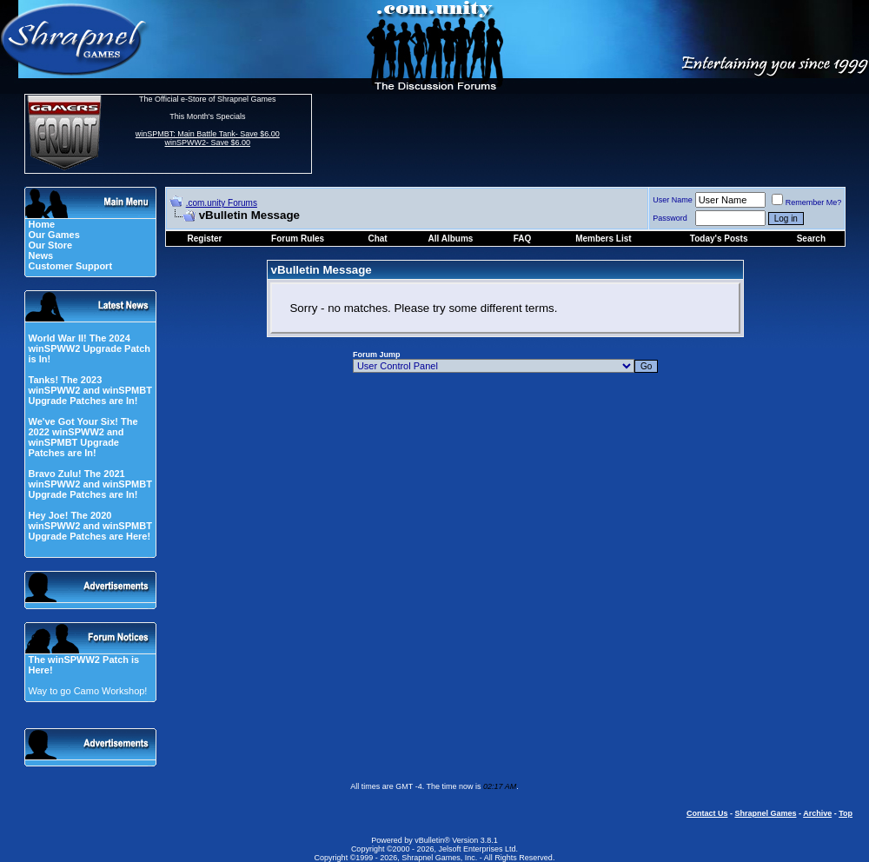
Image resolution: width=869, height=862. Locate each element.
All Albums (451, 238)
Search (811, 238)
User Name (673, 200)
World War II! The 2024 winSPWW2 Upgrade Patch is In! (89, 348)
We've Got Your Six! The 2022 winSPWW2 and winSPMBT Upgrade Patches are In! (82, 437)
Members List (603, 238)
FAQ (523, 238)
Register (205, 238)
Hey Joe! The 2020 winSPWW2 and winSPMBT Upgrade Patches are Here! (89, 525)
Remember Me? (807, 202)
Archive (817, 813)
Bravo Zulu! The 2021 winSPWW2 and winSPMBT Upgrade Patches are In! (89, 484)
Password (670, 218)
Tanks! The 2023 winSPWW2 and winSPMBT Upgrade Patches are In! (89, 390)
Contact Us (707, 813)
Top (845, 813)
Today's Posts (719, 238)
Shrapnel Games (765, 813)
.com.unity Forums (221, 203)
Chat (377, 238)
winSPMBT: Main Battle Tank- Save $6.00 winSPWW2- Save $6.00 (208, 138)
